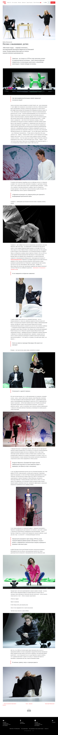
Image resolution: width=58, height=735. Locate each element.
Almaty (53, 2)
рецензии (30, 703)
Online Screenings (37, 2)
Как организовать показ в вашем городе (36, 728)
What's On (9, 2)
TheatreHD (4, 722)
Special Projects (30, 2)
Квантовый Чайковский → (50, 703)
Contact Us (46, 728)
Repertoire (24, 2)
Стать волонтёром (24, 728)
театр (27, 703)
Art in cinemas (14, 2)
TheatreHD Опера (5, 723)
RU (44, 2)
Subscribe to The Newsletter (15, 728)
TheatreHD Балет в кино (6, 724)
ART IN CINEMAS (5, 725)
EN (45, 2)
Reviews (19, 2)
